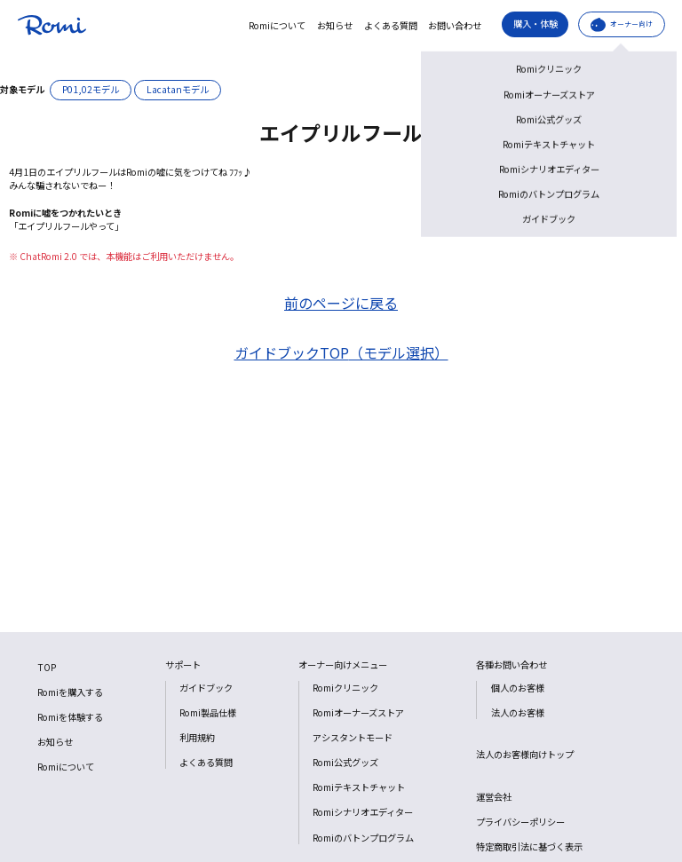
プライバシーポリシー (520, 821)
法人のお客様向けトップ (525, 754)
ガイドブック (206, 687)
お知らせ (335, 25)
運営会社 (494, 796)
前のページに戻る (341, 302)
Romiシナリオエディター (363, 812)
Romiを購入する (70, 692)
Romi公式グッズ (345, 762)
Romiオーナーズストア (358, 712)
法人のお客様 (517, 712)
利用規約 (197, 737)
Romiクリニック (345, 687)
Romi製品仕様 (207, 712)
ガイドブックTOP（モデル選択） (341, 352)
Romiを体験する (70, 717)
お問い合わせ (454, 25)
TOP (46, 667)
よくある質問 (390, 25)
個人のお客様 (517, 687)
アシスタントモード (353, 737)
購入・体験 (535, 23)
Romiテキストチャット (359, 787)
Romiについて (277, 25)
